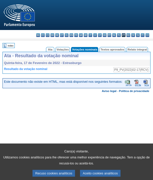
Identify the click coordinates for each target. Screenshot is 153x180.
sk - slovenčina (133, 35)
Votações (62, 49)
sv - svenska (147, 35)
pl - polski (119, 35)
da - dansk (52, 35)
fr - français (76, 35)
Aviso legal (109, 91)
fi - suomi (142, 35)
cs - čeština (48, 35)
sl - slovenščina (138, 35)
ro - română (128, 35)
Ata (50, 49)
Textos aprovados (112, 49)
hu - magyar (104, 35)
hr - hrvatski (86, 35)
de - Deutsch (57, 35)
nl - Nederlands (114, 35)
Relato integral (137, 49)
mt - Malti (109, 35)
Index (11, 45)
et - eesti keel (62, 35)
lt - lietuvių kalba (100, 35)
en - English (71, 35)
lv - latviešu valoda (95, 35)
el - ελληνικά (66, 35)
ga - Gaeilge (81, 35)
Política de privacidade (134, 91)
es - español (43, 35)
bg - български (38, 35)
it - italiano (90, 35)
